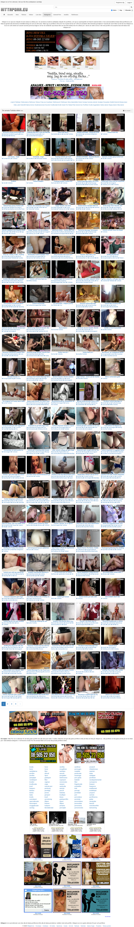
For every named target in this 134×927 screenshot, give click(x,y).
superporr (63, 780)
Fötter (41, 354)
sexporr (62, 784)
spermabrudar (34, 801)
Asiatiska (55, 256)
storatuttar (92, 801)
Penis (89, 184)
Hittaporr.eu (30, 926)
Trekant (90, 158)
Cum (42, 134)
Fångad (57, 207)
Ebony (8, 158)
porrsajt (76, 790)
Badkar (61, 256)
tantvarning (93, 808)
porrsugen (77, 769)
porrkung (48, 788)
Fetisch (120, 258)
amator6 (92, 767)
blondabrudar (49, 808)
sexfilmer (77, 767)
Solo (4, 183)
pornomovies (78, 808)
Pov (73, 160)
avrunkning (48, 799)
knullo (31, 797)
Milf (84, 184)
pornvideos (78, 797)
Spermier (30, 258)
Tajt (92, 698)
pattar (91, 799)
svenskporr (33, 799)
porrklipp (47, 790)
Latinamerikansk (36, 598)
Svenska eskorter (92, 102)
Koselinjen (49, 102)
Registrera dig (120, 2)
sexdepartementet (95, 780)
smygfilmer (63, 769)
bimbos (31, 790)
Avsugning (15, 134)
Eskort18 (117, 102)
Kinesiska (68, 696)
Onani (54, 329)
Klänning (79, 478)
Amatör (29, 134)
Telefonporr (64, 102)
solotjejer (92, 775)
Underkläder (80, 404)
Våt (71, 574)
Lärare (63, 282)
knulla (31, 767)
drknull (47, 773)
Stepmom (5, 233)
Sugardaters (96, 105)
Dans (64, 134)
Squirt (70, 478)
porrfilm (31, 773)
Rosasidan (106, 102)
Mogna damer (113, 105)
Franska (20, 258)
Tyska (34, 207)
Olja (82, 209)
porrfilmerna (93, 797)
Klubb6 (112, 102)
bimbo (31, 793)
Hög (4, 526)
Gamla (85, 134)
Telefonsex (32, 102)
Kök (114, 525)
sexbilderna (33, 771)
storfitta (62, 767)
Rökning (12, 135)
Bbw (4, 647)
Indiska (85, 525)
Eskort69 (23, 105)
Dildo (12, 623)
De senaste (127, 110)
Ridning (119, 427)
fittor (46, 771)
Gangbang (62, 280)
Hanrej (116, 673)
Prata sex (43, 102)
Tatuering (20, 306)
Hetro (115, 10)
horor (46, 767)
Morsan (17, 232)
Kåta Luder (17, 105)
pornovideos (78, 801)
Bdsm (20, 280)
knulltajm (62, 795)
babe (31, 795)
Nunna (108, 209)
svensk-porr (48, 786)
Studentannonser (40, 105)
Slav (103, 158)
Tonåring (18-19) (106, 184)
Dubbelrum (55, 673)
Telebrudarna (25, 102)
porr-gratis (77, 777)
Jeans (91, 525)
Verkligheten (93, 134)
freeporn (32, 788)
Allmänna (111, 502)
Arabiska (55, 134)
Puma (4, 649)
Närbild (68, 232)
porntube (77, 799)
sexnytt (62, 773)
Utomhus (16, 209)
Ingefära (118, 526)
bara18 (91, 803)
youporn (92, 793)
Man (68, 233)
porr (75, 795)
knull (31, 786)
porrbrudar (78, 773)
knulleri (31, 782)
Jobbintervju (93, 403)
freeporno (92, 786)
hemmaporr (33, 803)
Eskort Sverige (82, 102)
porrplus (62, 805)
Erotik (59, 105)
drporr (62, 801)
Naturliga (5, 135)
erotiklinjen (93, 790)
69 (53, 403)
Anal (59, 158)
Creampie (79, 258)
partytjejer (32, 777)
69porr (47, 801)
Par (33, 158)
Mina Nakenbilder (73, 102)
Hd (8, 232)
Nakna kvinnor (30, 105)
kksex (61, 797)
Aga (22, 232)
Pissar (22, 209)
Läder (38, 502)
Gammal (79, 184)
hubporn (47, 805)
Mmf (85, 158)
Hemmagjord (38, 135)
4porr (46, 775)
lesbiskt (76, 780)
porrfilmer (92, 777)
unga (46, 784)
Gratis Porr (65, 105)
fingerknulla (78, 784)
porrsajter (63, 808)
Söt (96, 258)
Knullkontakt (54, 105)
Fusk (115, 258)
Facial (29, 207)
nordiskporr (33, 780)
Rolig (33, 525)
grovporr (47, 795)
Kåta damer (120, 105)
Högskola (68, 158)
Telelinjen (18, 102)
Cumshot (30, 135)
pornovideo (78, 803)
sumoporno (93, 782)
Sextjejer (100, 102)
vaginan (47, 782)
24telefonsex (93, 769)
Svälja (54, 209)
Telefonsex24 (57, 102)
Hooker (40, 207)
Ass (60, 134)
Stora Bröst (109, 256)
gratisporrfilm (64, 799)
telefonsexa (63, 777)
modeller (77, 771)
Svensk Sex (79, 105)
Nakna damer (104, 105)
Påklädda (13, 258)
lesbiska (62, 793)
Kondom (112, 354)
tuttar (91, 773)
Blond (4, 232)
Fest (45, 207)
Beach (111, 500)
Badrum (67, 256)
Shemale (128, 10)
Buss (21, 134)
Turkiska (70, 134)
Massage (93, 183)
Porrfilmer (86, 105)
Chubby (20, 282)
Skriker (79, 698)
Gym (15, 600)
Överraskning (31, 429)
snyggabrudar (34, 805)
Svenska (111, 698)
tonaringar (77, 775)
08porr (62, 803)
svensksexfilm (94, 805)
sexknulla (63, 786)
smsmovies (63, 782)
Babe (4, 134)
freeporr (92, 784)
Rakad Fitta (71, 105)
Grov (44, 427)
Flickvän (58, 160)
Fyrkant (68, 673)
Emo (17, 623)
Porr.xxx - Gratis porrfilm (67, 81)
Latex (108, 624)
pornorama (78, 805)
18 (53, 207)
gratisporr (48, 777)
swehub (92, 771)
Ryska (117, 502)
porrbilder (77, 793)
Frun (60, 305)
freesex (47, 803)
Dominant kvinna (32, 355)
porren (47, 793)
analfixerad (93, 788)
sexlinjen (62, 771)
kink (75, 788)
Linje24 (13, 102)
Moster (66, 623)
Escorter (47, 105)
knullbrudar (33, 784)
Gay (121, 10)
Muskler (14, 306)
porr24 (62, 790)
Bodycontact (123, 102)
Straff (112, 526)
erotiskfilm (77, 786)
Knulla (91, 105)
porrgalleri (63, 775)
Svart (9, 134)
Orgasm (65, 478)
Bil (58, 378)
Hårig (10, 207)
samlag (31, 808)
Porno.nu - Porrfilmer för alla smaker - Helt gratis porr (67, 79)
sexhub (62, 788)
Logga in (129, 2)
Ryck (103, 549)
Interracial (62, 258)
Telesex (38, 102)
